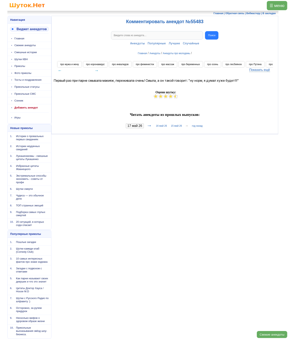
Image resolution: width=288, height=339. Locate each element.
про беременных (190, 64)
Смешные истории (25, 52)
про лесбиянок (233, 64)
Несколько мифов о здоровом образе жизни (30, 319)
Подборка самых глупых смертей (30, 214)
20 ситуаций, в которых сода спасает (30, 223)
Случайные (191, 43)
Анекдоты (137, 43)
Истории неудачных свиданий (28, 147)
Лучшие (174, 43)
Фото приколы (22, 73)
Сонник (18, 100)
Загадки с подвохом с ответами (29, 270)
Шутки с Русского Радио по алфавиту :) (32, 299)
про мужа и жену (69, 64)
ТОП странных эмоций (29, 205)
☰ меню (277, 5)
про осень (212, 64)
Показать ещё (259, 70)
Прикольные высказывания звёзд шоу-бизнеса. (31, 331)
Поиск (211, 35)
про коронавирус (95, 64)
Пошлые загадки (26, 242)
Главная (19, 38)
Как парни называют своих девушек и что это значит (32, 280)
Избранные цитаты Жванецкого (27, 167)
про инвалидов (120, 64)
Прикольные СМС (25, 93)
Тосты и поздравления (27, 79)
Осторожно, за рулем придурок (29, 309)
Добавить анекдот (26, 107)
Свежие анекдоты (272, 334)
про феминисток (145, 64)
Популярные (157, 43)
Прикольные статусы (27, 86)
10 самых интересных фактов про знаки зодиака (31, 260)
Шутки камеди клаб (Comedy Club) (27, 250)
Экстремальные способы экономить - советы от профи (31, 179)
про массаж (167, 64)
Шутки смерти (24, 188)
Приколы (19, 66)
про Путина (255, 64)
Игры (17, 117)
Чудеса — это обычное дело (30, 197)
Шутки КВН (21, 59)
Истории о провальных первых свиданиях (30, 138)
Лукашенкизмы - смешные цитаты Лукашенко (32, 157)
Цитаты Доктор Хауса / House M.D (30, 290)
